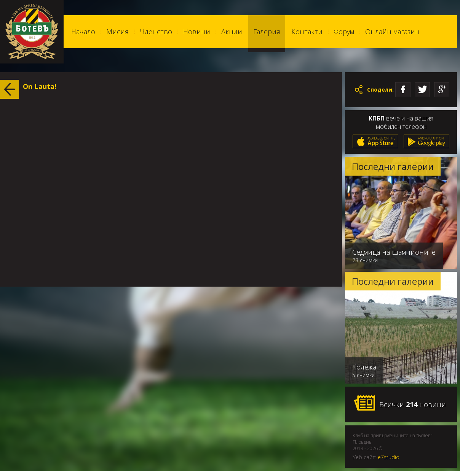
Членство (156, 31)
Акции (231, 31)
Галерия (266, 31)
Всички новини (400, 403)
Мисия (117, 31)
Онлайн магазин (392, 31)
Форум (344, 31)
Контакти (307, 31)
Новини (196, 31)
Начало (83, 31)
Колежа (364, 366)
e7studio (388, 457)
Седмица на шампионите (394, 252)
